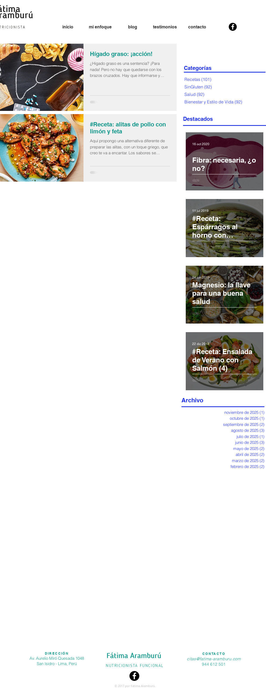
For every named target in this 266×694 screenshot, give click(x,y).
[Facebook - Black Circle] (233, 27)
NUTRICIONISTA (123, 666)
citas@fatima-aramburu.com (214, 658)
